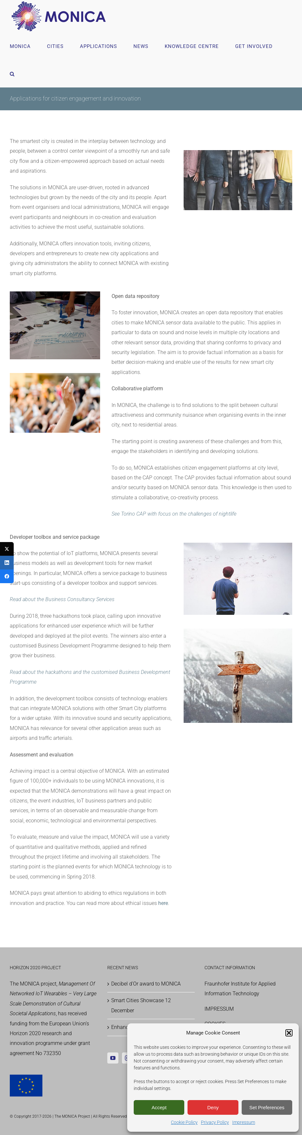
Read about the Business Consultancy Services (62, 599)
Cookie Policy (184, 1122)
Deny (213, 1107)
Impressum (243, 1122)
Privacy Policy (215, 1122)
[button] (289, 1033)
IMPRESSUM (219, 1009)
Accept (159, 1107)
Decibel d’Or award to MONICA (146, 984)
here (163, 903)
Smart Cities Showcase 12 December (141, 1005)
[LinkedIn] (7, 562)
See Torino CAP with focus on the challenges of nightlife (174, 514)
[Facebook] (7, 576)
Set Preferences (267, 1107)
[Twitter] (7, 549)
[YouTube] (112, 1058)
